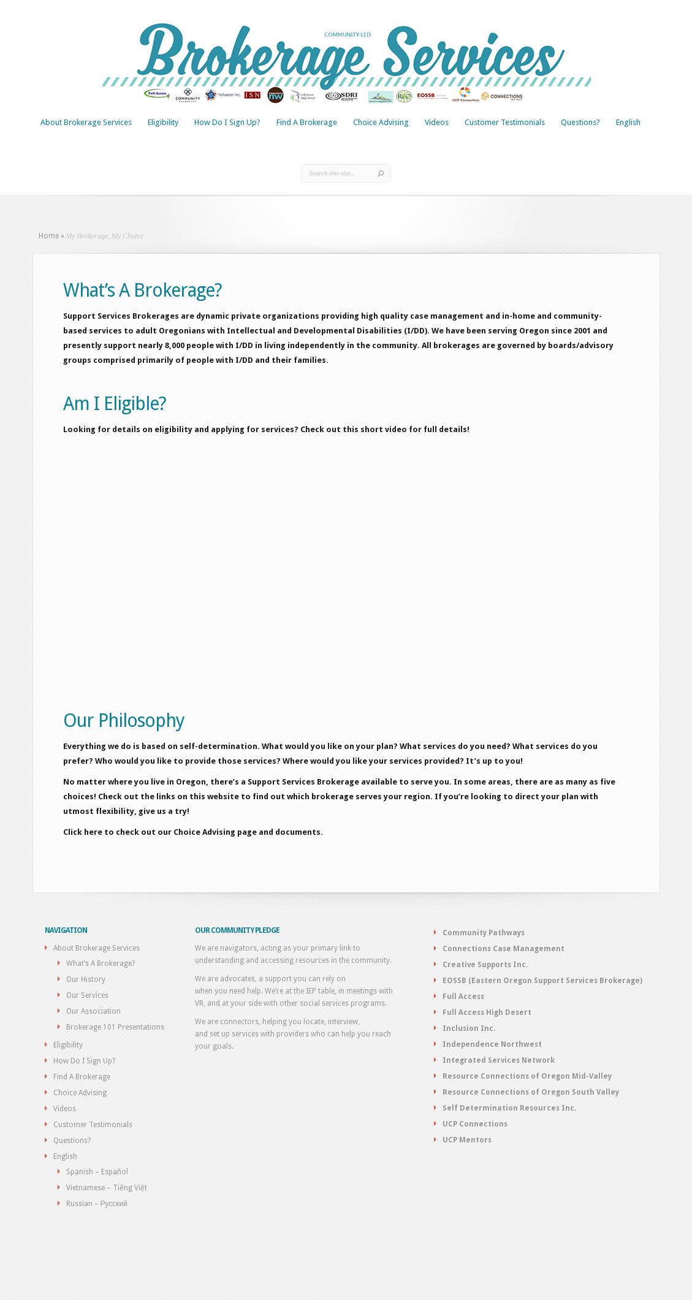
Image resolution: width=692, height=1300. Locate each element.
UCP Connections (475, 1124)
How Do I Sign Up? (227, 122)
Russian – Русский (97, 1203)
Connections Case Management (504, 949)
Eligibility (163, 122)
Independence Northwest (492, 1044)
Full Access (463, 996)
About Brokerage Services (86, 122)
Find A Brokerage (306, 122)
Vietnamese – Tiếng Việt (106, 1188)
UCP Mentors (467, 1140)
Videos (437, 122)
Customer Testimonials (505, 122)
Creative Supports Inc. (485, 964)
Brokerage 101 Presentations (115, 1027)
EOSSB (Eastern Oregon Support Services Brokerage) (542, 980)
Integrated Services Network (499, 1060)
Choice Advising (381, 122)
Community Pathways (484, 933)
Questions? (580, 122)
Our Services (87, 995)
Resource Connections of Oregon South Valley (531, 1092)
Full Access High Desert (487, 1012)
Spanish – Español (97, 1172)
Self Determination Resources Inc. (509, 1108)
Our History (85, 979)
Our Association (93, 1011)
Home (49, 236)
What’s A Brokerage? (100, 963)
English (628, 122)
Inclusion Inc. (469, 1028)
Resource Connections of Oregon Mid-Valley (527, 1076)
